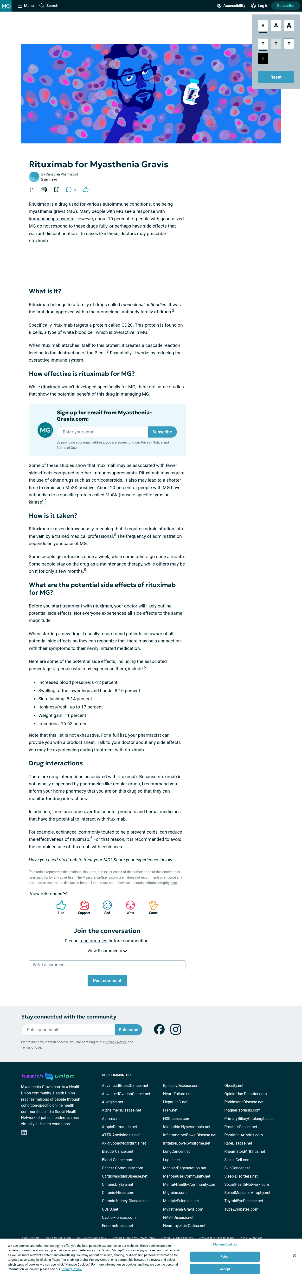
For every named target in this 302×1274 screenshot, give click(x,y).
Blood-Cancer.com (118, 1160)
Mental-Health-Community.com (189, 1184)
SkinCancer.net (237, 1168)
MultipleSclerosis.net (181, 1201)
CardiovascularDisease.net (125, 1176)
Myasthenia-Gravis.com (183, 1209)
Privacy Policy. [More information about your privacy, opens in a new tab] (72, 1269)
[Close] (294, 1255)
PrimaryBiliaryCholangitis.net (249, 1118)
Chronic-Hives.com (118, 1192)
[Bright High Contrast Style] (289, 44)
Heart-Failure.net (177, 1094)
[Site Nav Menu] (26, 6)
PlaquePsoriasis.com (242, 1110)
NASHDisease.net (178, 1217)
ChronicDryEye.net (117, 1184)
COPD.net (110, 1209)
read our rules (94, 941)
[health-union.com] (47, 1075)
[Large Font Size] (276, 25)
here (173, 883)
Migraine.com (175, 1192)
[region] (151, 1256)
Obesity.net (233, 1085)
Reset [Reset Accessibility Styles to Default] (276, 77)
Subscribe (285, 5)
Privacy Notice (151, 442)
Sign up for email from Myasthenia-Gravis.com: (104, 416)
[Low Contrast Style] (276, 44)
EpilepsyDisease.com (181, 1085)
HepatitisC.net (175, 1102)
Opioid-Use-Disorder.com (245, 1094)
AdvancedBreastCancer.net (125, 1085)
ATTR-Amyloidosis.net (121, 1135)
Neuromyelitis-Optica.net (184, 1225)
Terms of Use (67, 448)
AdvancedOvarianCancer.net (126, 1094)
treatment (104, 750)
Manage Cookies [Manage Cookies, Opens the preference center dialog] (225, 1244)
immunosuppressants (51, 219)
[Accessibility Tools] (231, 6)
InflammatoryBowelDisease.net (190, 1135)
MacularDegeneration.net (184, 1168)
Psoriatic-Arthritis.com (243, 1135)
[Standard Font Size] (263, 25)
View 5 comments (107, 950)
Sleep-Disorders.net (241, 1176)
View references (48, 893)
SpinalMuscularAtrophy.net (247, 1192)
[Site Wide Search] (49, 6)
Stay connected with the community (68, 1016)
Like (58, 907)
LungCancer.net (176, 1151)
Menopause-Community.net (186, 1176)
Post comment (107, 980)
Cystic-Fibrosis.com (119, 1217)
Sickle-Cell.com (237, 1160)
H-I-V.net (170, 1110)
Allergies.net (112, 1102)
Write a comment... (51, 964)
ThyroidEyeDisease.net (243, 1201)
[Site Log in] (259, 6)
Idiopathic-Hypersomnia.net (186, 1127)
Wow (128, 907)
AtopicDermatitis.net (119, 1127)
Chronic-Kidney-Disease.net (125, 1201)
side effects (41, 473)
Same (151, 907)
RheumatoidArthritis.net (244, 1151)
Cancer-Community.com (122, 1168)
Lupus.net (171, 1160)
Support (82, 907)
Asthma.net (112, 1118)
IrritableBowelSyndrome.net (186, 1143)
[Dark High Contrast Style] (263, 58)
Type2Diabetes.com (241, 1209)
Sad (105, 907)
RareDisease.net (238, 1143)
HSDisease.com (176, 1118)
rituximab (50, 387)
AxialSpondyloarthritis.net (124, 1143)
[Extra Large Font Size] (289, 25)
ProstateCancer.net (240, 1127)
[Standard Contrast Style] (263, 44)
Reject (225, 1256)
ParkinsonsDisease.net (243, 1102)
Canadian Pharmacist (62, 174)
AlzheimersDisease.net (121, 1110)
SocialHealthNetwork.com (246, 1184)
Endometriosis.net (117, 1225)
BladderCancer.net (118, 1151)
